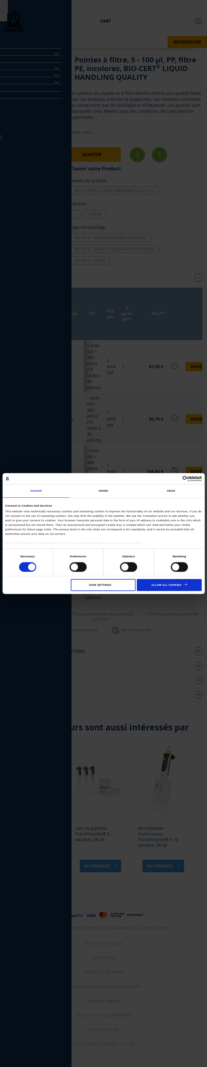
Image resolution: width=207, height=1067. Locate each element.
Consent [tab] (36, 491)
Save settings (100, 585)
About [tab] (171, 491)
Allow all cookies (166, 585)
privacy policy (131, 542)
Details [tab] (103, 491)
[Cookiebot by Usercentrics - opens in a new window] (175, 478)
